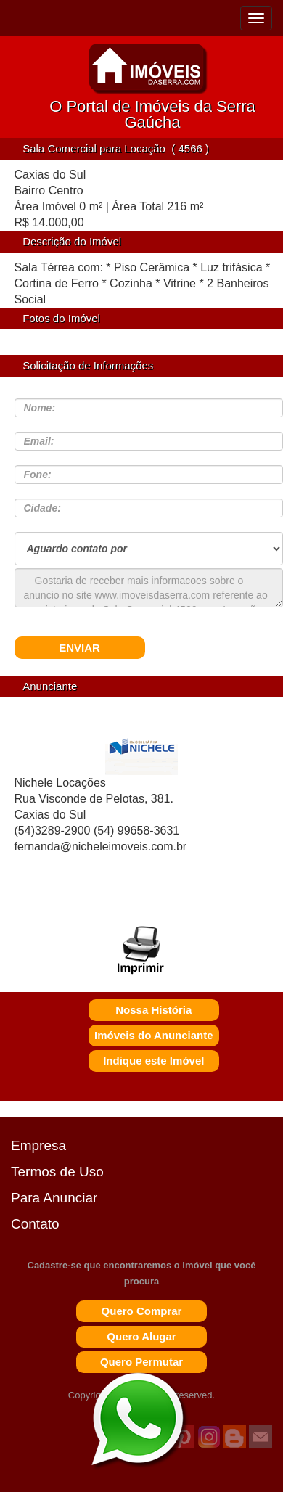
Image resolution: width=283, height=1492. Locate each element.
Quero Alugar (141, 1336)
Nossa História (153, 1010)
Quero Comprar (142, 1311)
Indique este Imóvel (153, 1060)
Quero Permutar (141, 1362)
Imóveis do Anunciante (153, 1035)
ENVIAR (79, 648)
